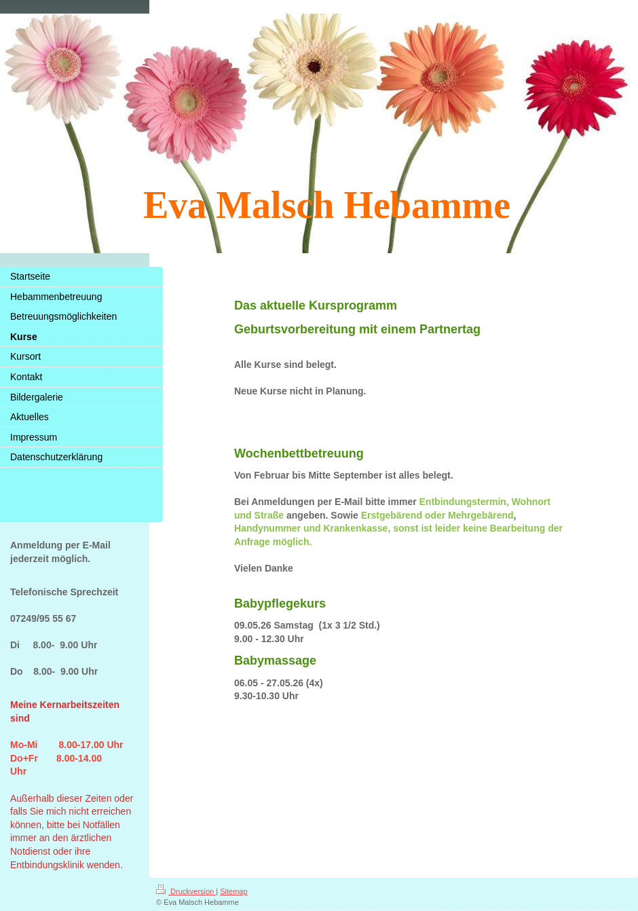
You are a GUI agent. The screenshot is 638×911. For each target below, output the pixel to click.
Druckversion (186, 891)
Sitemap (233, 891)
